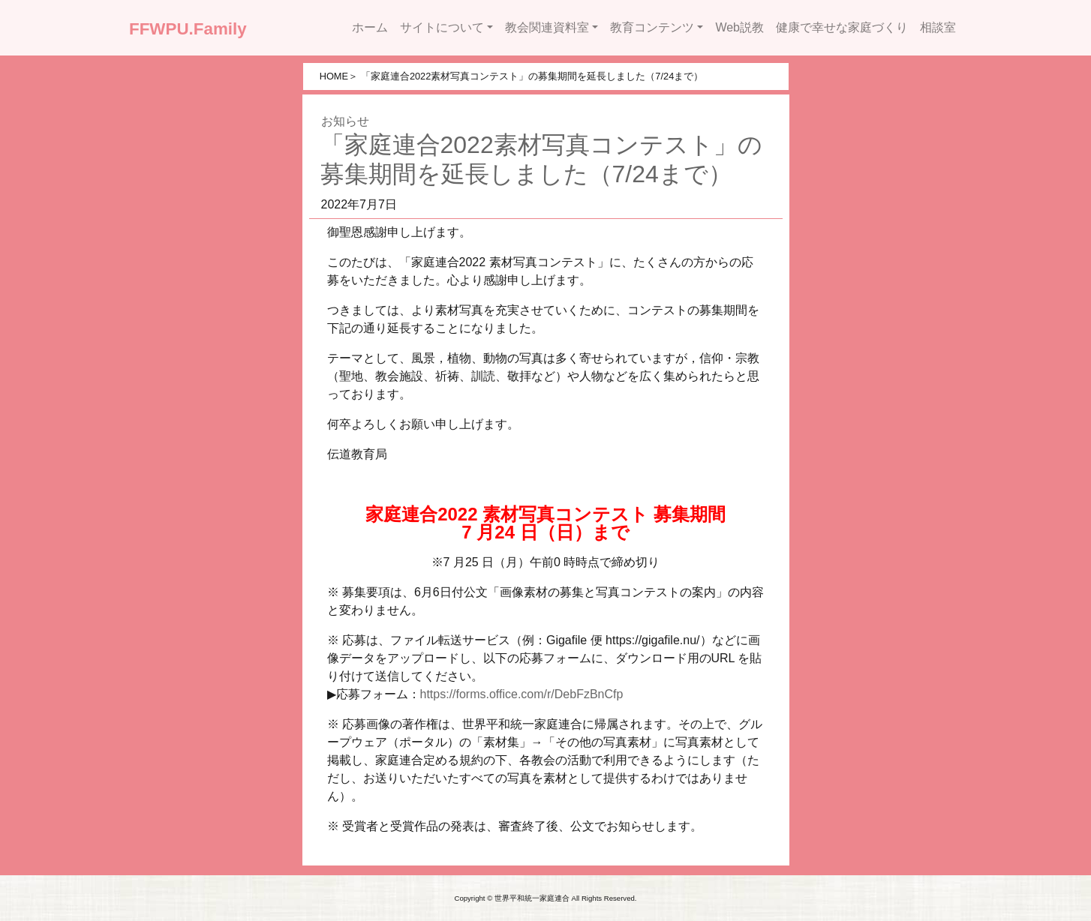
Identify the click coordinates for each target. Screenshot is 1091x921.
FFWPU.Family (188, 29)
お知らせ (345, 121)
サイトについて (442, 27)
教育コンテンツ (652, 27)
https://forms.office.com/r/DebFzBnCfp (522, 694)
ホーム (370, 27)
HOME (334, 76)
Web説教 (739, 27)
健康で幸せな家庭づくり (842, 27)
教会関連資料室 (547, 27)
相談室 (938, 27)
